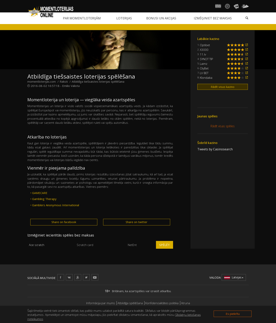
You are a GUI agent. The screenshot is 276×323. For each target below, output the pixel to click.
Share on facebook (63, 222)
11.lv (203, 54)
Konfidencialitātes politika (161, 303)
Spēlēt (164, 245)
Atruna (185, 303)
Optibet (205, 45)
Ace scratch (36, 245)
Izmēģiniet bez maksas (213, 18)
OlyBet (204, 68)
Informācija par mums (100, 303)
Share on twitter (136, 222)
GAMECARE (39, 193)
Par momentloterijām (82, 18)
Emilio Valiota (71, 86)
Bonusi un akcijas (161, 18)
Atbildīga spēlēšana (130, 303)
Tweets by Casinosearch (215, 149)
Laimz (203, 63)
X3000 (204, 49)
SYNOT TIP (206, 59)
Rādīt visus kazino (222, 87)
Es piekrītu (233, 314)
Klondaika (206, 77)
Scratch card (85, 245)
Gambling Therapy (44, 199)
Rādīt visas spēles (222, 126)
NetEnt (132, 245)
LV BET (204, 73)
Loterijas (124, 18)
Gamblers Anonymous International (55, 205)
